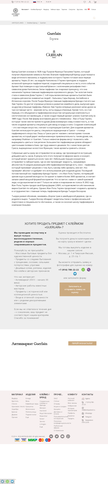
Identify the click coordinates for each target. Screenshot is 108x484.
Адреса (86, 435)
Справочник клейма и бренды (45, 439)
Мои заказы (72, 439)
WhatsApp (87, 449)
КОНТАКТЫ (87, 430)
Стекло (14, 440)
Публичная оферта (58, 463)
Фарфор (46, 9)
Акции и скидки (60, 443)
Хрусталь (80, 9)
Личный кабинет (71, 436)
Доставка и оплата (58, 449)
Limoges (43, 460)
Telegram (87, 453)
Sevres (42, 458)
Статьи (93, 9)
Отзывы (57, 440)
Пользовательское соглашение (60, 454)
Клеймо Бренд (32, 23)
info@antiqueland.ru (88, 445)
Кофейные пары (32, 440)
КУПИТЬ (24, 409)
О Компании (59, 467)
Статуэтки (72, 9)
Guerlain (43, 23)
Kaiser (42, 455)
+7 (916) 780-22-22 (69, 269)
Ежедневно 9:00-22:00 (87, 457)
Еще (27, 453)
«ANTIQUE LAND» (18, 23)
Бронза (14, 448)
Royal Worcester (46, 449)
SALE (87, 9)
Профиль (71, 449)
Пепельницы (31, 448)
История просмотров (72, 446)
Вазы (27, 437)
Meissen (43, 444)
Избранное (72, 442)
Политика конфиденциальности (60, 458)
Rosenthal (43, 452)
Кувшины (29, 443)
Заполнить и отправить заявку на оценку (75, 289)
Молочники (30, 445)
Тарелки (64, 9)
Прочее (15, 453)
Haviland (43, 447)
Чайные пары (55, 9)
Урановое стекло (18, 443)
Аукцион (57, 445)
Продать (71, 455)
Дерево (15, 451)
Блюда (28, 435)
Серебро (15, 445)
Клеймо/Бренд (36, 9)
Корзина (71, 452)
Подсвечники (31, 451)
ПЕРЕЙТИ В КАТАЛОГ (82, 343)
